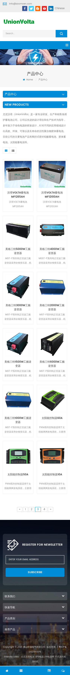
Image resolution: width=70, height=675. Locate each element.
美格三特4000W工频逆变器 (52, 251)
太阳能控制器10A (52, 475)
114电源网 (49, 657)
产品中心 (42, 80)
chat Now (35, 669)
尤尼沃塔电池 (27, 657)
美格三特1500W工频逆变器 (17, 364)
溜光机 (35, 661)
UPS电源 (39, 657)
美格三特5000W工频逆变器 (17, 251)
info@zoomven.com (20, 4)
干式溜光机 (60, 657)
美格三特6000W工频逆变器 (52, 364)
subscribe (35, 572)
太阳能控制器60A (52, 418)
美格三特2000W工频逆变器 (52, 307)
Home (28, 80)
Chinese (60, 8)
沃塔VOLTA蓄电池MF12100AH (52, 195)
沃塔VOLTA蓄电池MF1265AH (18, 195)
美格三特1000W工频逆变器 (17, 420)
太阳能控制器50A (17, 475)
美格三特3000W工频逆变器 (18, 307)
